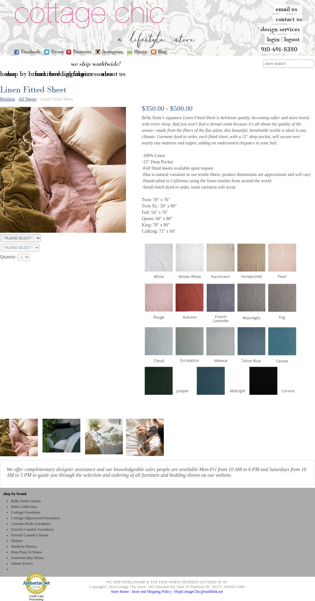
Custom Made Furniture (31, 524)
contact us (289, 19)
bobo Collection (24, 507)
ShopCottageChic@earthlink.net (198, 591)
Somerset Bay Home (27, 558)
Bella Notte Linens (26, 501)
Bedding (7, 99)
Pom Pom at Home (26, 552)
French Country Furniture (32, 529)
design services (280, 29)
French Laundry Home (29, 535)
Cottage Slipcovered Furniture (35, 518)
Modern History (24, 546)
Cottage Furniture (25, 512)
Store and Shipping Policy (151, 591)
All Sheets (27, 99)
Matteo (17, 541)
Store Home (120, 591)
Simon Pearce (22, 563)
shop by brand (14, 494)
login (273, 39)
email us (286, 9)
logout (292, 39)
